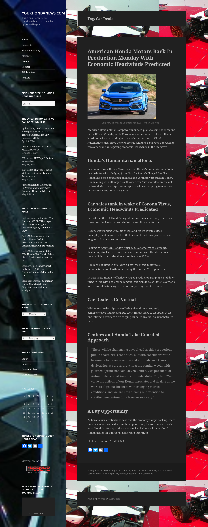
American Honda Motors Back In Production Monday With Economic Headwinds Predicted (38, 188)
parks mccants (29, 218)
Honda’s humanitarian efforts (155, 169)
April (159, 470)
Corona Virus (94, 473)
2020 (128, 470)
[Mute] (47, 513)
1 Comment (147, 473)
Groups (25, 61)
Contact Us (27, 45)
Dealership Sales (110, 473)
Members (26, 55)
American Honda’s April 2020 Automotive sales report (133, 248)
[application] (38, 507)
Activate (26, 77)
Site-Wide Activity (31, 50)
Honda (122, 473)
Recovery (131, 473)
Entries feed (28, 364)
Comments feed (30, 369)
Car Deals (168, 470)
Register (26, 66)
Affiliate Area (28, 72)
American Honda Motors (143, 470)
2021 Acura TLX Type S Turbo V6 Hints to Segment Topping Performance (37, 173)
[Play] (25, 513)
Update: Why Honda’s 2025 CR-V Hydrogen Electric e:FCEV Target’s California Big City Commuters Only (37, 224)
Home (25, 39)
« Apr (28, 421)
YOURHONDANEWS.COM (43, 13)
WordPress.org (29, 374)
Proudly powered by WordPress (104, 498)
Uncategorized (113, 470)
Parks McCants (29, 236)
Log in (25, 358)
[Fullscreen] (51, 513)
